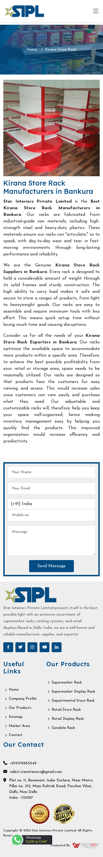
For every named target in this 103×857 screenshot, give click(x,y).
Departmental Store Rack (73, 700)
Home (32, 50)
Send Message (51, 566)
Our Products (20, 708)
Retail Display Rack (68, 719)
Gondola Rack (63, 728)
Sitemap (16, 717)
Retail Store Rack (66, 710)
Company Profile (23, 699)
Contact (16, 735)
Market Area (19, 726)
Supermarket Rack (67, 682)
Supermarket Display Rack (73, 691)
